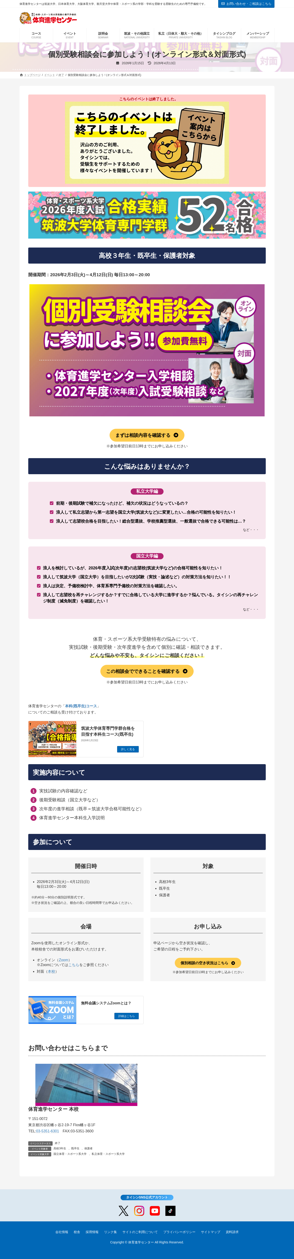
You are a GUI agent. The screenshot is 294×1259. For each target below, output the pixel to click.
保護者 (88, 1148)
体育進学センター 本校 (53, 1109)
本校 (51, 971)
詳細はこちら (126, 1016)
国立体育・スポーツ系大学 (70, 1154)
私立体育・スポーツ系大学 (108, 1154)
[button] (147, 435)
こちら (73, 965)
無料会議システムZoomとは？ (106, 1003)
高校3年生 (60, 1148)
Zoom (63, 960)
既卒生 (75, 1148)
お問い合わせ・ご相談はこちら (246, 4)
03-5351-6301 (47, 1131)
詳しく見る (128, 749)
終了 (57, 1143)
